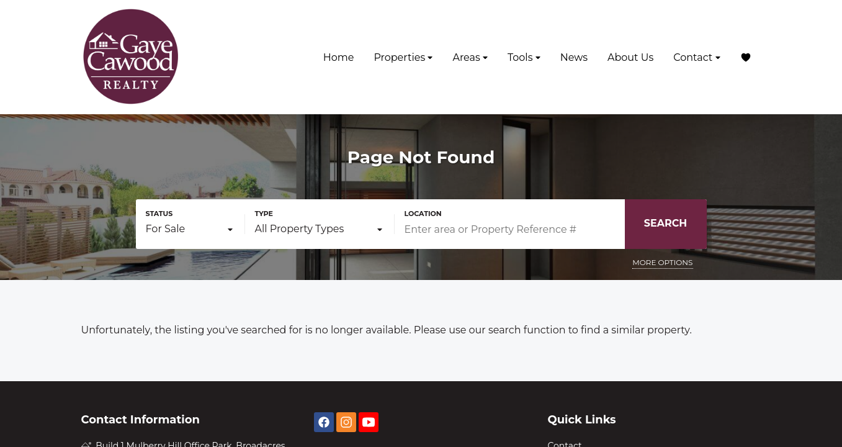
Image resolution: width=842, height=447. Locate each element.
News (574, 57)
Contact (696, 57)
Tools (524, 57)
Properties (403, 57)
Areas (470, 57)
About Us (630, 57)
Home (338, 57)
